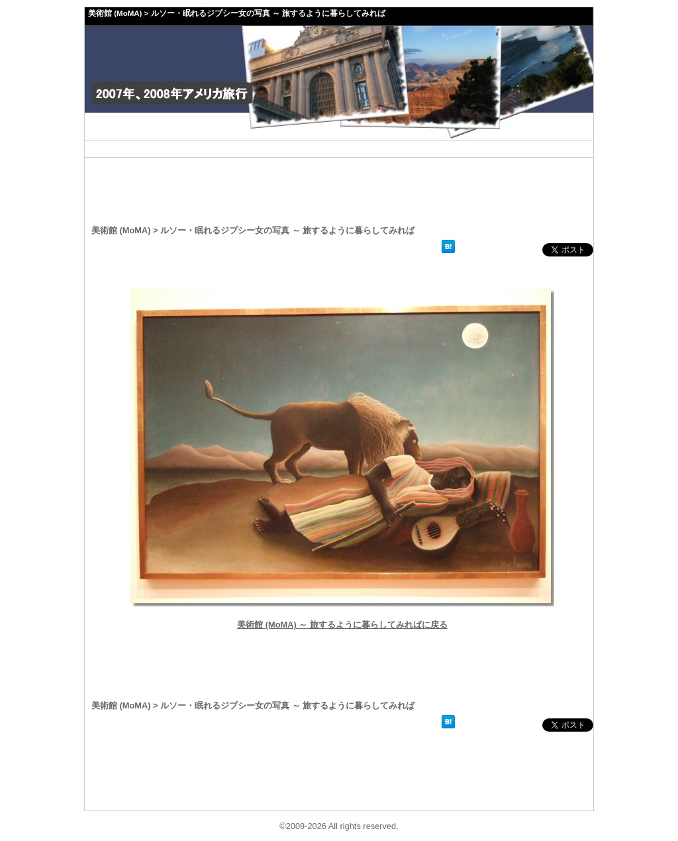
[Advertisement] (339, 149)
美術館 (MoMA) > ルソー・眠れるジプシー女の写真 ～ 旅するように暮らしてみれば (236, 13)
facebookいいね (500, 249)
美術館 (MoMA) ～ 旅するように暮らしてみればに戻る (342, 625)
